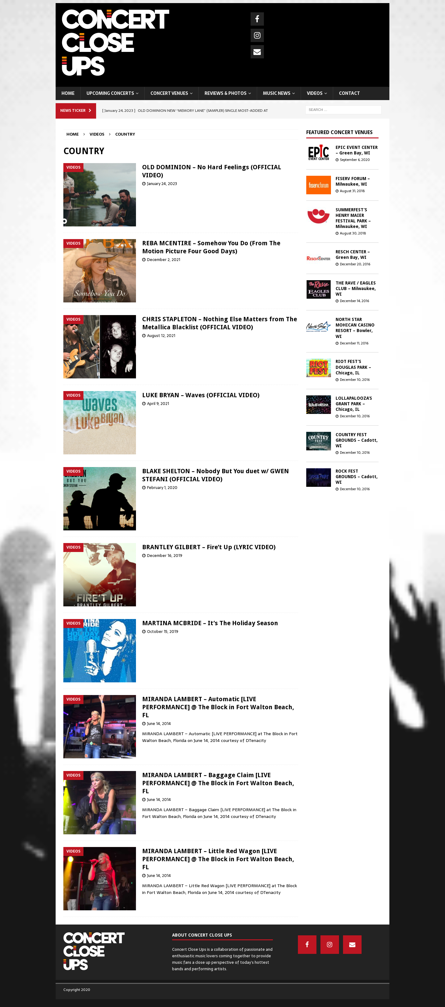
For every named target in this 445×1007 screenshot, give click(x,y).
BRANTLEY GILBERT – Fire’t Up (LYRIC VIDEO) (209, 547)
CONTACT (349, 93)
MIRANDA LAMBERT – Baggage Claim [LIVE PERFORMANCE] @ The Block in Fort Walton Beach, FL (218, 783)
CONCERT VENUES (169, 93)
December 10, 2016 (355, 379)
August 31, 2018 (352, 191)
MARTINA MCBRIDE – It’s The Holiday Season (210, 623)
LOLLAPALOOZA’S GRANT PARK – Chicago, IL (354, 404)
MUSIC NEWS (276, 93)
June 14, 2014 (159, 723)
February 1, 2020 (162, 487)
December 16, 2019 (164, 555)
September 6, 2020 (355, 159)
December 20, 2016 (355, 264)
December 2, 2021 (163, 259)
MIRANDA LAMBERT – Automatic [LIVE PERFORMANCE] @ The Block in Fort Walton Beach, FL (218, 707)
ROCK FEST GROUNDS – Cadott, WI (357, 477)
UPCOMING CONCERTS (110, 93)
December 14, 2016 (354, 301)
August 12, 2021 (161, 335)
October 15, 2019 (162, 631)
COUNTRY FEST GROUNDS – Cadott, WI (357, 440)
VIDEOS (315, 93)
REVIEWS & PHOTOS (226, 93)
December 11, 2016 (354, 343)
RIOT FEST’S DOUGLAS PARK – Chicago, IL (353, 367)
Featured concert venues (339, 132)
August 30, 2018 (353, 233)
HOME (67, 93)
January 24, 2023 (162, 183)
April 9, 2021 (158, 403)
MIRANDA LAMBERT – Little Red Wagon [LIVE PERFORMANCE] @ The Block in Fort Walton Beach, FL (218, 859)
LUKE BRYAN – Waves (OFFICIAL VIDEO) (201, 395)
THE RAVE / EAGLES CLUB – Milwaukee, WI (356, 288)
